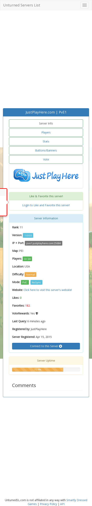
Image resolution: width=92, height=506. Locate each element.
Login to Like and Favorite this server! (46, 205)
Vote (46, 159)
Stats (46, 141)
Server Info (46, 123)
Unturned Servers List (21, 5)
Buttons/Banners (46, 150)
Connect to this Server (46, 346)
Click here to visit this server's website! (48, 290)
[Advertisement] (46, 60)
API (62, 504)
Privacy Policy (48, 504)
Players (46, 132)
